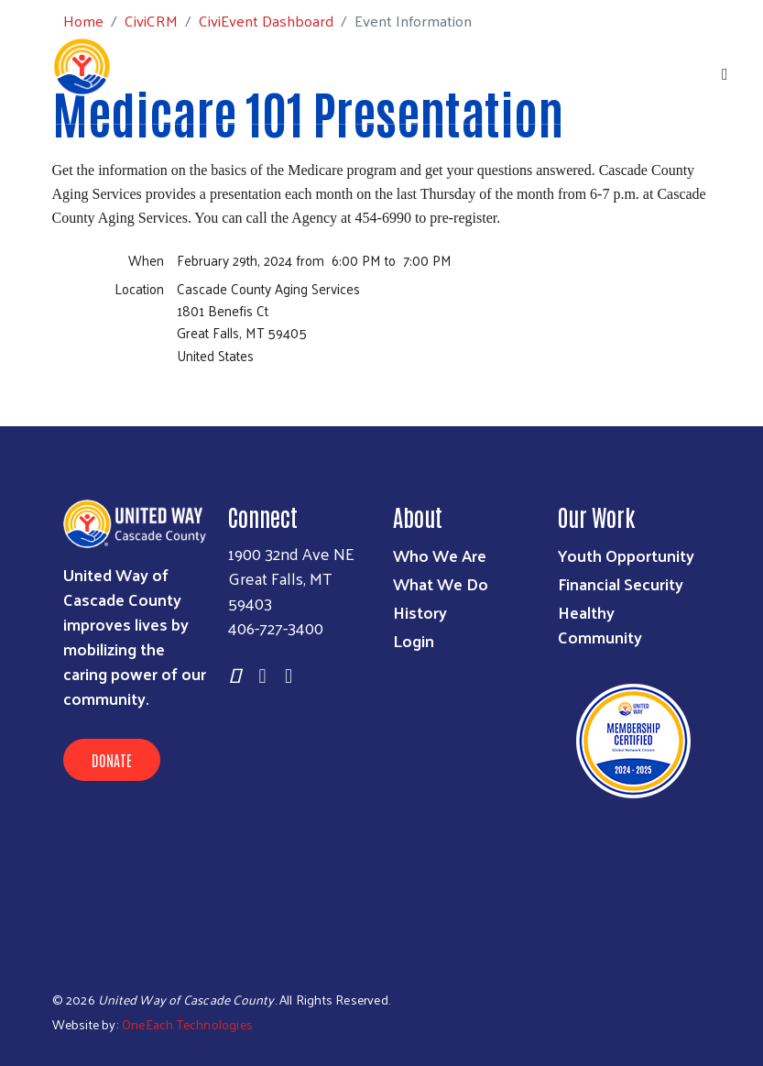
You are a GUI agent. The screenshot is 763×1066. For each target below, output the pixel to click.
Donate (112, 760)
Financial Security (620, 583)
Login (413, 640)
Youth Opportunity (626, 555)
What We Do (440, 583)
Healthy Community (600, 624)
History (420, 612)
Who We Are (439, 555)
